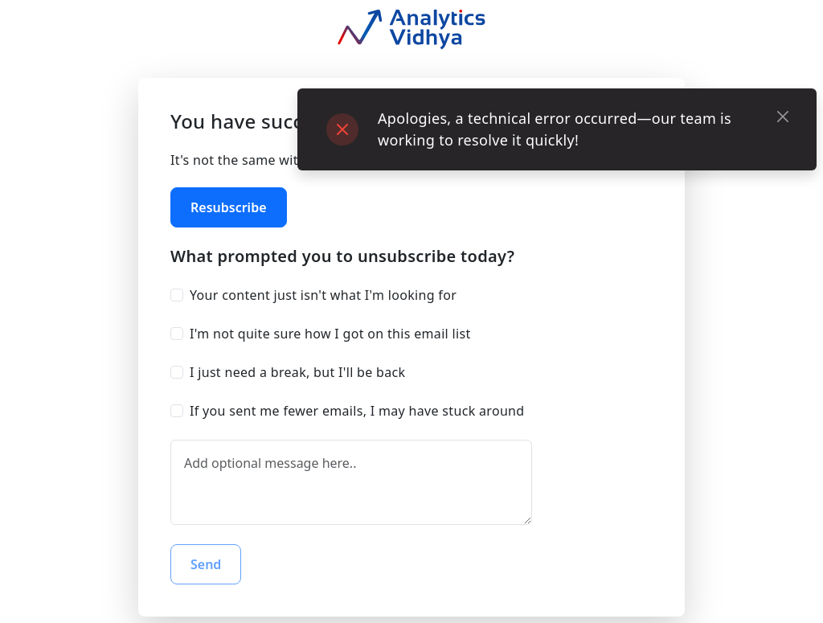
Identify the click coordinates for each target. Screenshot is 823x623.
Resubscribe (228, 207)
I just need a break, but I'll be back (297, 372)
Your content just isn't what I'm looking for (323, 295)
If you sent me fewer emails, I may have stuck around (357, 411)
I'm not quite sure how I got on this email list (330, 333)
